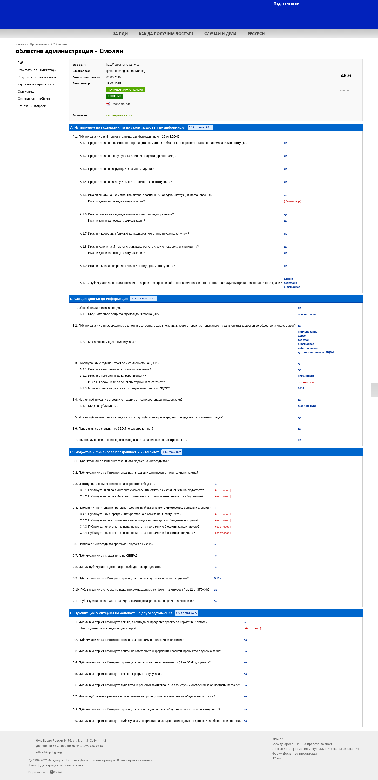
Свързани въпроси (32, 106)
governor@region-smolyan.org (125, 71)
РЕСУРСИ (256, 33)
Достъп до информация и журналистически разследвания (315, 748)
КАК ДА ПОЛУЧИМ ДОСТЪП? (166, 33)
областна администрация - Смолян (69, 50)
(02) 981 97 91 (69, 746)
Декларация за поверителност (63, 765)
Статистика (26, 91)
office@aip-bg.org (49, 752)
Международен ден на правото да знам (302, 744)
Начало (20, 44)
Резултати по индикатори (37, 69)
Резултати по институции (37, 77)
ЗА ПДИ (120, 33)
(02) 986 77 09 (93, 746)
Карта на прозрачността (36, 84)
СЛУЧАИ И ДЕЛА (220, 33)
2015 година (59, 44)
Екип (32, 765)
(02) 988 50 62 (46, 746)
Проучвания (38, 44)
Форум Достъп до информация (295, 753)
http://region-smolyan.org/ (122, 64)
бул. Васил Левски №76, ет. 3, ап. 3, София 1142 (71, 740)
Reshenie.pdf (120, 104)
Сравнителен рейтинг (34, 98)
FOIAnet (277, 758)
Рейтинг (24, 62)
